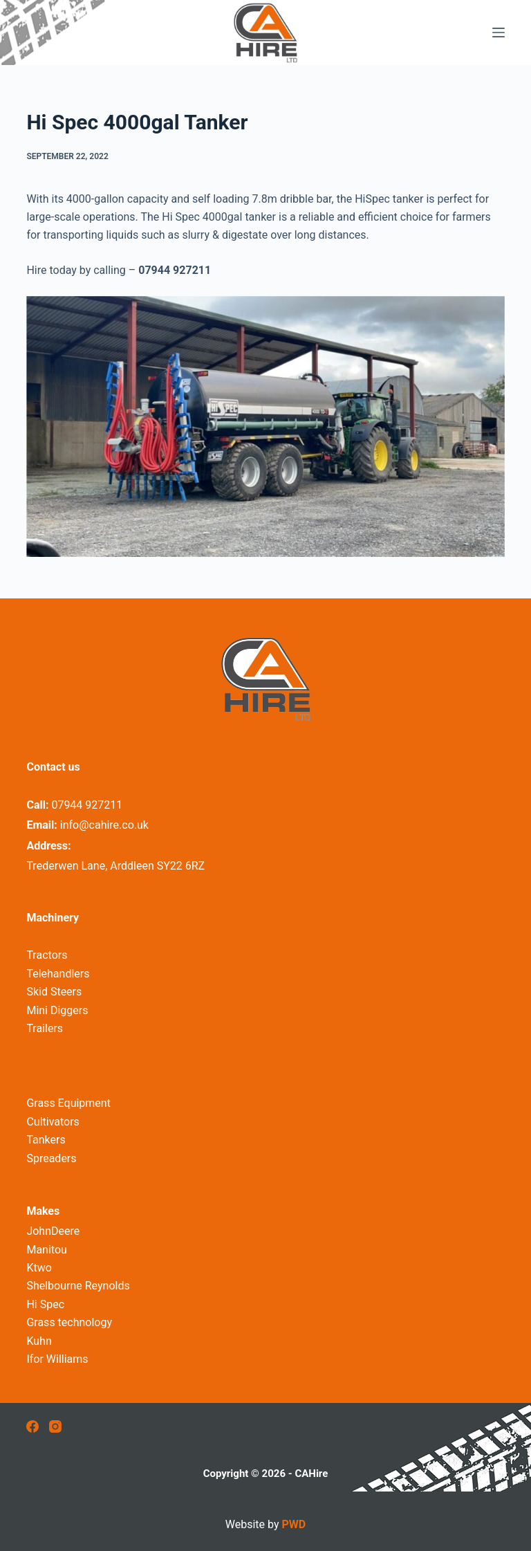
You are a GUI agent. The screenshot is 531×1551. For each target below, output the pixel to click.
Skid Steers (54, 991)
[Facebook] (32, 1426)
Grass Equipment (68, 1103)
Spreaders (51, 1158)
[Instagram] (55, 1426)
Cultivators (52, 1121)
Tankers (45, 1139)
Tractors (46, 955)
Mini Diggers (57, 1010)
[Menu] (498, 32)
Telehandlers (57, 973)
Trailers (44, 1028)
